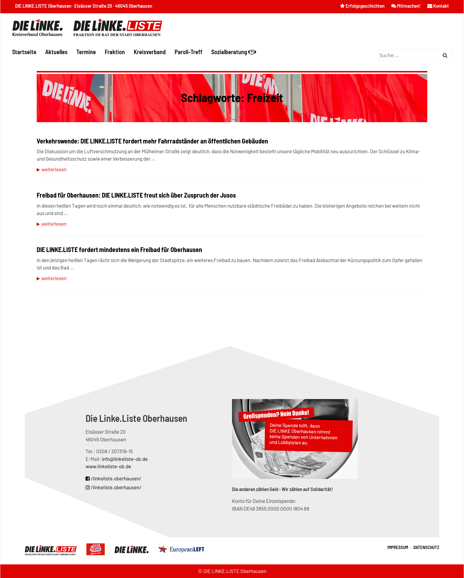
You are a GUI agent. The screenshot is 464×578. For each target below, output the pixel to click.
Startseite (24, 51)
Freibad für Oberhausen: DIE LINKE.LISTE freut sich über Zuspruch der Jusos (136, 195)
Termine (86, 51)
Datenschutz (426, 547)
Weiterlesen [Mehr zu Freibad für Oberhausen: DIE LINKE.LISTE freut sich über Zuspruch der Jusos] (54, 224)
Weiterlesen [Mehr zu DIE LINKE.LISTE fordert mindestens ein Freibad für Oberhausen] (54, 278)
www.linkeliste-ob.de (108, 466)
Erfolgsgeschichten (362, 6)
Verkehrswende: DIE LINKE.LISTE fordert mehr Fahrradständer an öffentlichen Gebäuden (152, 141)
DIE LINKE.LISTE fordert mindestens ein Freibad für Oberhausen (119, 249)
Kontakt (438, 6)
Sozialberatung (233, 51)
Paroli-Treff (188, 51)
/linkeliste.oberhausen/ (113, 478)
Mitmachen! (405, 6)
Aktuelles (56, 51)
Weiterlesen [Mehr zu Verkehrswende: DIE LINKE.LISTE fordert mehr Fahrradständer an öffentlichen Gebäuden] (54, 169)
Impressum (397, 547)
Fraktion (115, 51)
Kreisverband (150, 51)
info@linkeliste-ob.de (125, 459)
